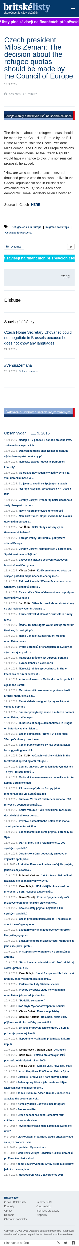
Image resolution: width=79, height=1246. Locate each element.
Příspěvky (41, 1214)
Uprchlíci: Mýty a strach (31, 1147)
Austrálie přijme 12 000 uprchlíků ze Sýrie (44, 1071)
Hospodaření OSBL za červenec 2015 (41, 1174)
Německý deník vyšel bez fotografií (41, 1103)
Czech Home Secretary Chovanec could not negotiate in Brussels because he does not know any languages (38, 337)
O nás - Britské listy (15, 1202)
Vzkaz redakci (44, 1206)
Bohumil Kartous (28, 371)
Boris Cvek (25, 1055)
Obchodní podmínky (15, 1219)
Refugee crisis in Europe (26, 227)
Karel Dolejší (26, 886)
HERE (35, 204)
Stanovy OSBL (44, 1202)
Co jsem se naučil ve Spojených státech (43, 483)
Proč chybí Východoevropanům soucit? (41, 1006)
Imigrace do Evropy (57, 227)
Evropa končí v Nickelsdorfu (36, 663)
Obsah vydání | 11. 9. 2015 (27, 433)
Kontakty (9, 1206)
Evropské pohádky (48, 1011)
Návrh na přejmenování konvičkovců (41, 510)
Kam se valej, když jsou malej (54, 1065)
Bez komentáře (26, 1109)
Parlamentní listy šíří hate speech (39, 984)
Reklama (9, 1214)
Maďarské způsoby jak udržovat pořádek (43, 657)
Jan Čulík (24, 527)
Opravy (8, 1210)
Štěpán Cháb (44, 1049)
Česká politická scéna (18, 232)
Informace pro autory (47, 1210)
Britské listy (32, 9)
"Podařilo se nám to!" (32, 1000)
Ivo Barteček (26, 1049)
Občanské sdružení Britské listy (45, 1230)
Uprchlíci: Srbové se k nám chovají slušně (42, 1076)
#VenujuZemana (18, 365)
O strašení (60, 1049)
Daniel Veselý (27, 897)
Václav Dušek (27, 570)
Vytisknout (14, 246)
